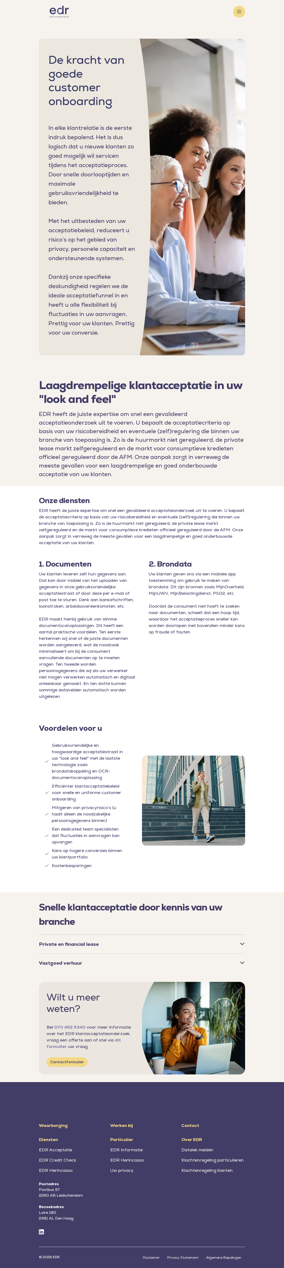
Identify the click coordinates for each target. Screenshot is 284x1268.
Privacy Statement (183, 1257)
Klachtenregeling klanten (207, 1170)
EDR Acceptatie (55, 1149)
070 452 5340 (69, 1027)
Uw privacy (121, 1170)
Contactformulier (67, 1061)
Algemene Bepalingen (223, 1257)
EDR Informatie (126, 1149)
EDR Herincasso (56, 1170)
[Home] (59, 12)
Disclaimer (151, 1257)
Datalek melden (197, 1149)
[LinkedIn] (41, 1232)
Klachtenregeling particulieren (212, 1160)
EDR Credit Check (57, 1160)
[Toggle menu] (239, 12)
